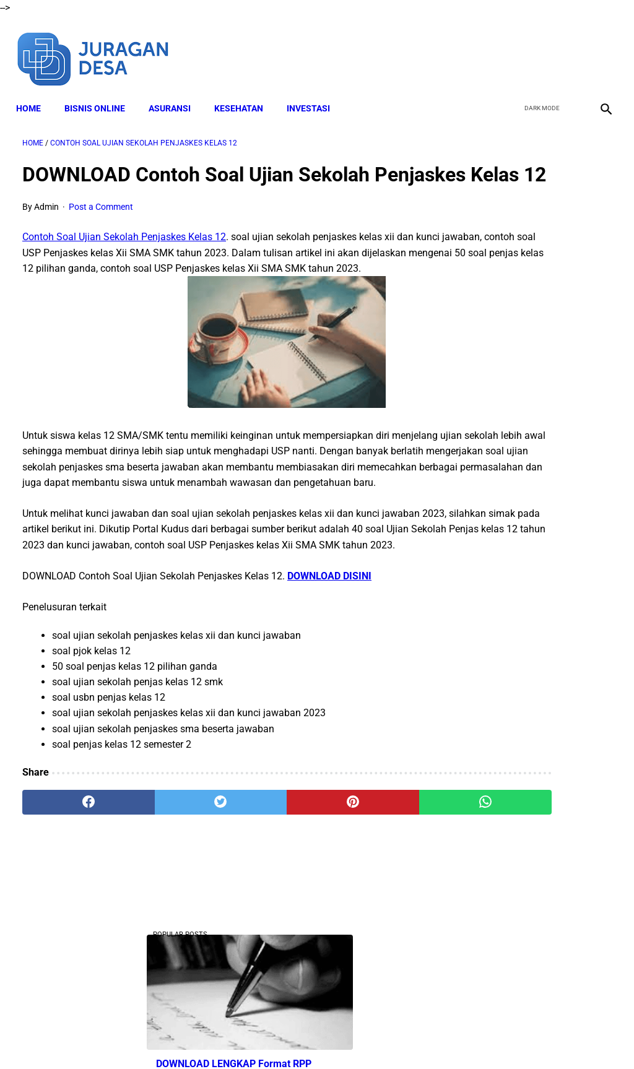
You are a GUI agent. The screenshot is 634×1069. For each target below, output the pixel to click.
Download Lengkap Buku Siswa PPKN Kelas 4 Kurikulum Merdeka (524, 774)
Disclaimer (217, 1037)
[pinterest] (268, 887)
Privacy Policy (372, 1037)
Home (34, 93)
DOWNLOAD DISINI (329, 661)
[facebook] (511, 48)
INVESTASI (314, 93)
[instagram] (598, 48)
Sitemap (470, 1037)
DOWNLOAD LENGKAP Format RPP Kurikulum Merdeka (520, 252)
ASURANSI (176, 93)
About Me (166, 1037)
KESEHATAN (244, 93)
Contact (426, 1037)
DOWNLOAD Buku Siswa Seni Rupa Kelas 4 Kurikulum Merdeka (534, 576)
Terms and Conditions (291, 1037)
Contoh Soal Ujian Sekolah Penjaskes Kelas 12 (124, 260)
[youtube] (569, 48)
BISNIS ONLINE (101, 93)
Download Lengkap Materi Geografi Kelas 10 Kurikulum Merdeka (533, 668)
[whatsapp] (366, 887)
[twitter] (540, 48)
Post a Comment (101, 230)
